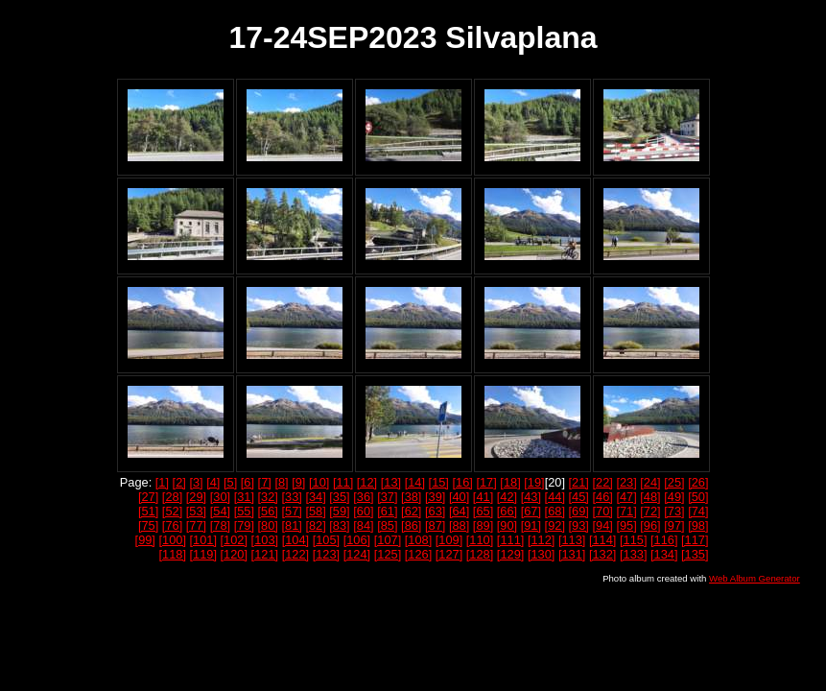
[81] (291, 525)
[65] (483, 511)
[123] (326, 554)
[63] (435, 511)
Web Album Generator (754, 578)
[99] (145, 540)
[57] (291, 511)
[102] (234, 540)
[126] (418, 554)
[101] (203, 540)
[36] (363, 496)
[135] (694, 554)
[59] (339, 511)
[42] (507, 496)
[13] (391, 482)
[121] (264, 554)
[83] (339, 525)
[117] (694, 540)
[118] (172, 554)
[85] (387, 525)
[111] (510, 540)
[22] (602, 482)
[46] (602, 496)
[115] (633, 540)
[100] (172, 540)
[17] (486, 482)
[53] (196, 511)
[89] (483, 525)
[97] (674, 525)
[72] (650, 511)
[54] (220, 511)
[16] (463, 482)
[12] (367, 482)
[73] (674, 511)
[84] (363, 525)
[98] (698, 525)
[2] (179, 482)
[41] (483, 496)
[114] (602, 540)
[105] (326, 540)
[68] (555, 511)
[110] (479, 540)
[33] (291, 496)
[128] (479, 554)
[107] (387, 540)
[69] (579, 511)
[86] (411, 525)
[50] (698, 496)
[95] (626, 525)
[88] (459, 525)
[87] (435, 525)
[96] (650, 525)
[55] (244, 511)
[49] (674, 496)
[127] (449, 554)
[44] (555, 496)
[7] (264, 482)
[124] (356, 554)
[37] (387, 496)
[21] (579, 482)
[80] (268, 525)
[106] (356, 540)
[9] (298, 482)
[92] (555, 525)
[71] (626, 511)
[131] (571, 554)
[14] (415, 482)
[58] (315, 511)
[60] (363, 511)
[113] (571, 540)
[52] (172, 511)
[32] (268, 496)
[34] (315, 496)
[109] (449, 540)
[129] (510, 554)
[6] (247, 482)
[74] (698, 511)
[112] (541, 540)
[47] (626, 496)
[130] (541, 554)
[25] (674, 482)
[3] (195, 482)
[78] (220, 525)
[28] (172, 496)
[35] (339, 496)
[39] (435, 496)
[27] (148, 496)
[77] (196, 525)
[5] (230, 482)
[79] (244, 525)
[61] (387, 511)
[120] (234, 554)
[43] (531, 496)
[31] (244, 496)
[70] (602, 511)
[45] (579, 496)
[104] (295, 540)
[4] (213, 482)
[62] (411, 511)
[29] (196, 496)
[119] (203, 554)
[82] (315, 525)
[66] (507, 511)
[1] (162, 482)
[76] (172, 525)
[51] (148, 511)
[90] (507, 525)
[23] (626, 482)
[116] (663, 540)
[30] (220, 496)
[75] (148, 525)
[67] (531, 511)
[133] (633, 554)
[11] (343, 482)
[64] (459, 511)
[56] (268, 511)
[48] (650, 496)
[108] (418, 540)
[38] (411, 496)
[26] (698, 482)
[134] (663, 554)
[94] (602, 525)
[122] (295, 554)
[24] (650, 482)
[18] (510, 482)
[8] (281, 482)
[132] (602, 554)
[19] (534, 482)
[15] (439, 482)
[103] (264, 540)
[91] (531, 525)
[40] (459, 496)
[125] (387, 554)
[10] (319, 482)
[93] (579, 525)
